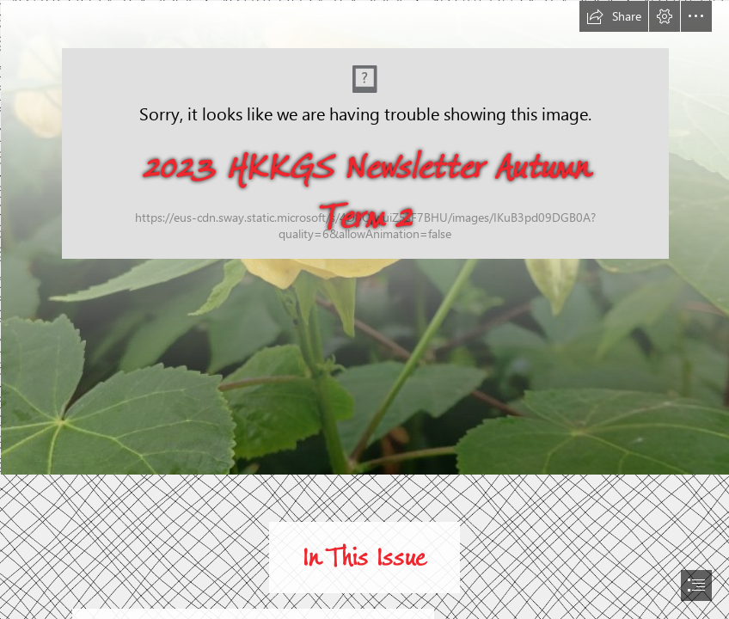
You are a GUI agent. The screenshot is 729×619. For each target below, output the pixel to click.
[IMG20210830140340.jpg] (364, 237)
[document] (364, 309)
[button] (613, 16)
